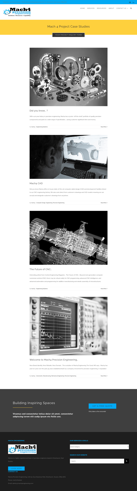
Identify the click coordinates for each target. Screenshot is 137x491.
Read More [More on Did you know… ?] (104, 127)
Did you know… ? (39, 110)
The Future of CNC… (41, 269)
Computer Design (40, 202)
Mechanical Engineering (57, 376)
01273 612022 (17, 480)
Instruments (39, 376)
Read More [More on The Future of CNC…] (104, 288)
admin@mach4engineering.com (22, 483)
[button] (131, 8)
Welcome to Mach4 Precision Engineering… (54, 359)
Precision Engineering (58, 202)
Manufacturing (47, 376)
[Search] (126, 461)
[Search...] (97, 461)
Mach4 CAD (36, 183)
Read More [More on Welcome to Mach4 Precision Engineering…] (104, 376)
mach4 (33, 127)
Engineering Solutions (42, 127)
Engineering (49, 202)
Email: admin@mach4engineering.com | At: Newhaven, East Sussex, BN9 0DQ (44, 2)
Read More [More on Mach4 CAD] (104, 202)
